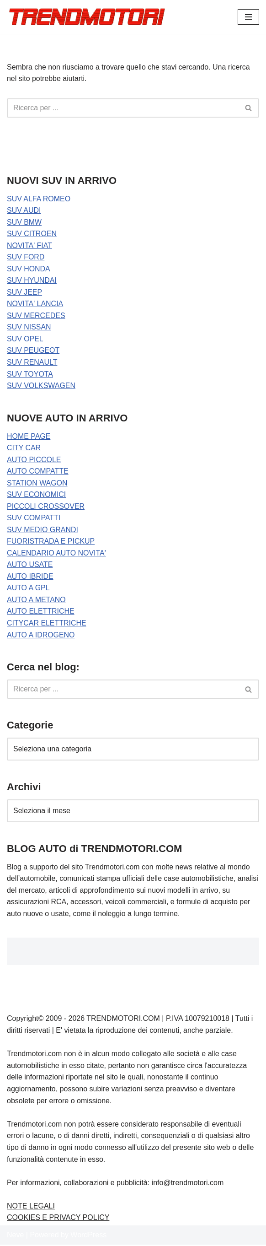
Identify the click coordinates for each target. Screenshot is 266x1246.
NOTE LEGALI (31, 1207)
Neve (15, 1237)
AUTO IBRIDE (30, 577)
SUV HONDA (28, 269)
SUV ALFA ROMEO (39, 199)
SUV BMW (24, 222)
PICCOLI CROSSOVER (46, 507)
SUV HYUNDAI (32, 281)
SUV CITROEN (32, 234)
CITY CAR (24, 449)
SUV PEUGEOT (33, 351)
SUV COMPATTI (34, 519)
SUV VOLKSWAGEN (41, 386)
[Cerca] (123, 108)
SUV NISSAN (29, 327)
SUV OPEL (25, 339)
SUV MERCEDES (36, 316)
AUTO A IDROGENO (41, 636)
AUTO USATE (30, 566)
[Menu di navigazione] (248, 17)
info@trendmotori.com (188, 1184)
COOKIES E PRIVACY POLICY (58, 1219)
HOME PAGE (29, 437)
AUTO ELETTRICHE (40, 612)
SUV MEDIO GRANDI (42, 530)
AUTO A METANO (36, 601)
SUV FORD (26, 257)
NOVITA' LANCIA (35, 304)
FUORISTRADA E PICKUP (51, 542)
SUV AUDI (24, 211)
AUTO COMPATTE (38, 472)
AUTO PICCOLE (34, 460)
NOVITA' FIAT (29, 245)
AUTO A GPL (28, 589)
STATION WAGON (37, 484)
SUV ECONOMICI (36, 495)
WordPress (88, 1237)
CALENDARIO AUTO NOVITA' (56, 554)
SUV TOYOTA (30, 374)
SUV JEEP (24, 293)
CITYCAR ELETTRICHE (46, 624)
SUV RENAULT (32, 363)
